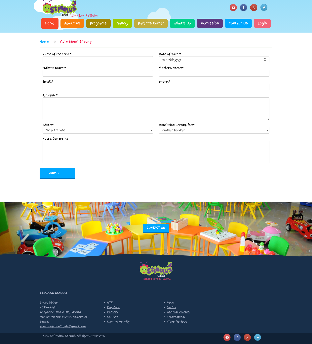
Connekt (112, 317)
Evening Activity (118, 322)
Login (262, 23)
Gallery (122, 23)
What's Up (182, 23)
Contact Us (238, 23)
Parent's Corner (151, 23)
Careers (112, 312)
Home (50, 23)
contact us (156, 228)
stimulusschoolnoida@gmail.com (63, 326)
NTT (110, 302)
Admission (210, 23)
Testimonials (176, 317)
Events (171, 307)
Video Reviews (177, 322)
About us (72, 23)
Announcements (178, 312)
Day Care (113, 307)
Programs (98, 23)
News (170, 302)
